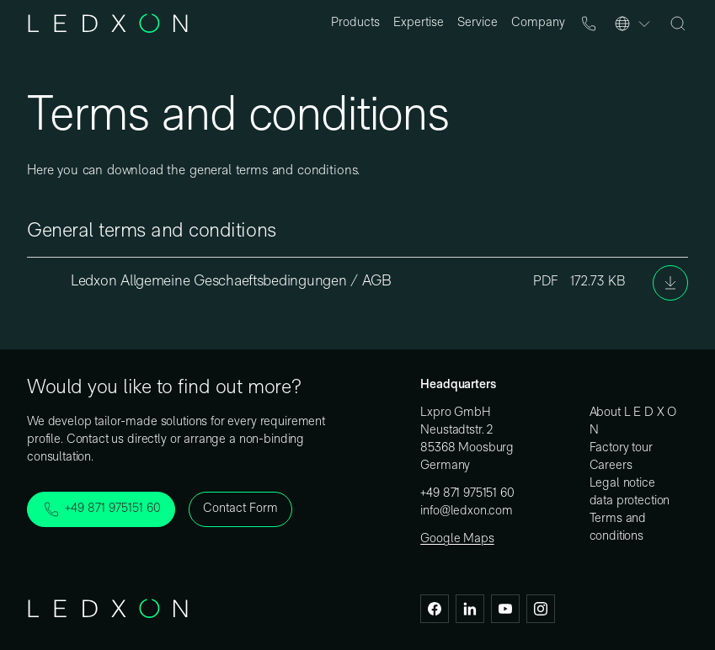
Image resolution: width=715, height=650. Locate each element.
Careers (611, 466)
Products (355, 23)
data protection (630, 501)
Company (538, 23)
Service (477, 23)
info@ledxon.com (466, 511)
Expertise (418, 23)
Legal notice (622, 483)
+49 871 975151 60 (467, 494)
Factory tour (621, 448)
